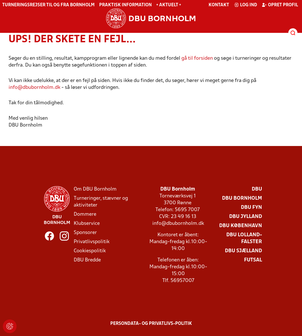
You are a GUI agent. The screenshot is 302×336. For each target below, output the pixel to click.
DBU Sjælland (243, 251)
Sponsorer (85, 232)
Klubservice (87, 223)
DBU (257, 189)
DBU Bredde (87, 260)
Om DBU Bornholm (95, 189)
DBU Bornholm (242, 198)
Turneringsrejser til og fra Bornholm (48, 5)
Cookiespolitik (90, 251)
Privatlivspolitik (91, 241)
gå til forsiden (197, 58)
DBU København (240, 225)
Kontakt (219, 5)
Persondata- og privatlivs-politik (151, 324)
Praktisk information (125, 5)
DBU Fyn (251, 207)
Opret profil (280, 4)
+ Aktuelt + (168, 5)
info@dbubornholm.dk (35, 87)
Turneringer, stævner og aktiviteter (101, 202)
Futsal (253, 260)
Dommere (85, 214)
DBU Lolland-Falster (244, 238)
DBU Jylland (245, 216)
